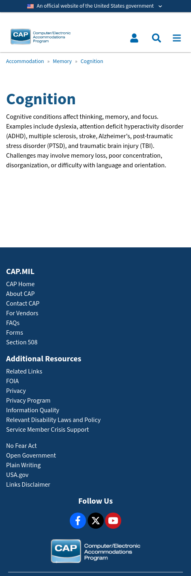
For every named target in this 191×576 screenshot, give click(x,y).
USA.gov (17, 475)
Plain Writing (23, 465)
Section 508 (21, 342)
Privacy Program (28, 401)
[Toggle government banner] (95, 6)
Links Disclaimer (28, 485)
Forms (14, 333)
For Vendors (22, 313)
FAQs (12, 323)
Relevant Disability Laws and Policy (53, 420)
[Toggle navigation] (177, 38)
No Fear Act (21, 446)
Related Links (24, 371)
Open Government (31, 456)
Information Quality (32, 410)
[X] (96, 521)
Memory (62, 61)
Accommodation (25, 61)
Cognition (92, 61)
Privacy (16, 391)
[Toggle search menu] (156, 38)
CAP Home (20, 284)
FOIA (12, 381)
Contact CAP (22, 304)
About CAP (20, 294)
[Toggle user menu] (134, 38)
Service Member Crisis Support (47, 430)
